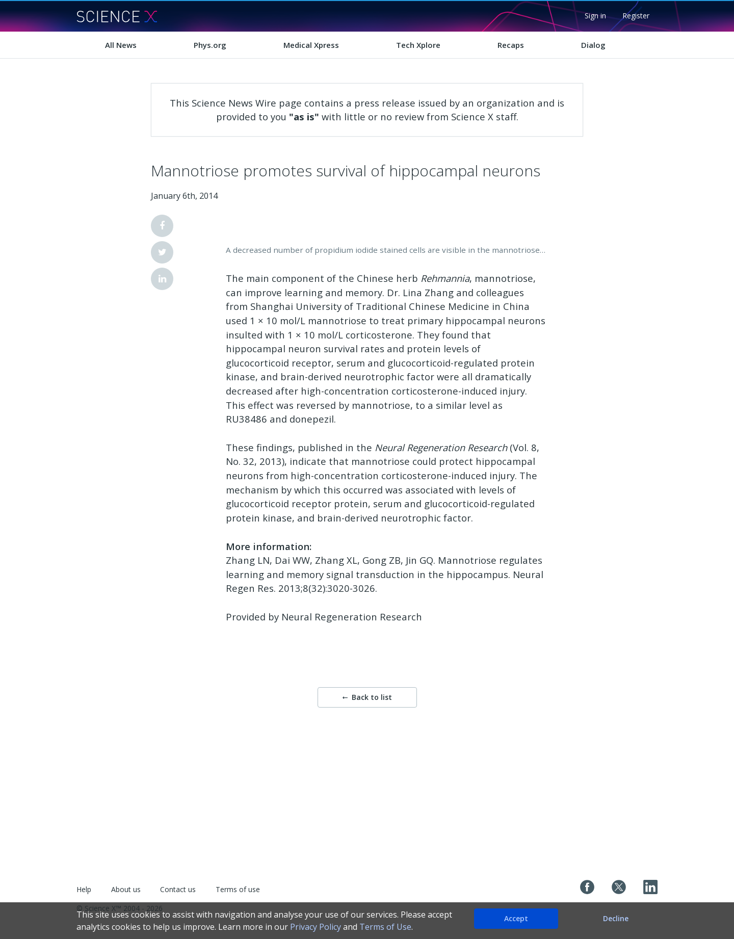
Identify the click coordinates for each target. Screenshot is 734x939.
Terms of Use (385, 926)
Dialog (593, 45)
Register (635, 15)
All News (121, 45)
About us (126, 889)
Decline (615, 918)
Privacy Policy (315, 926)
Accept (516, 918)
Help (83, 889)
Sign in (595, 15)
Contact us (178, 889)
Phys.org (210, 45)
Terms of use (238, 889)
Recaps (510, 45)
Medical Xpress (311, 45)
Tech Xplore (418, 45)
